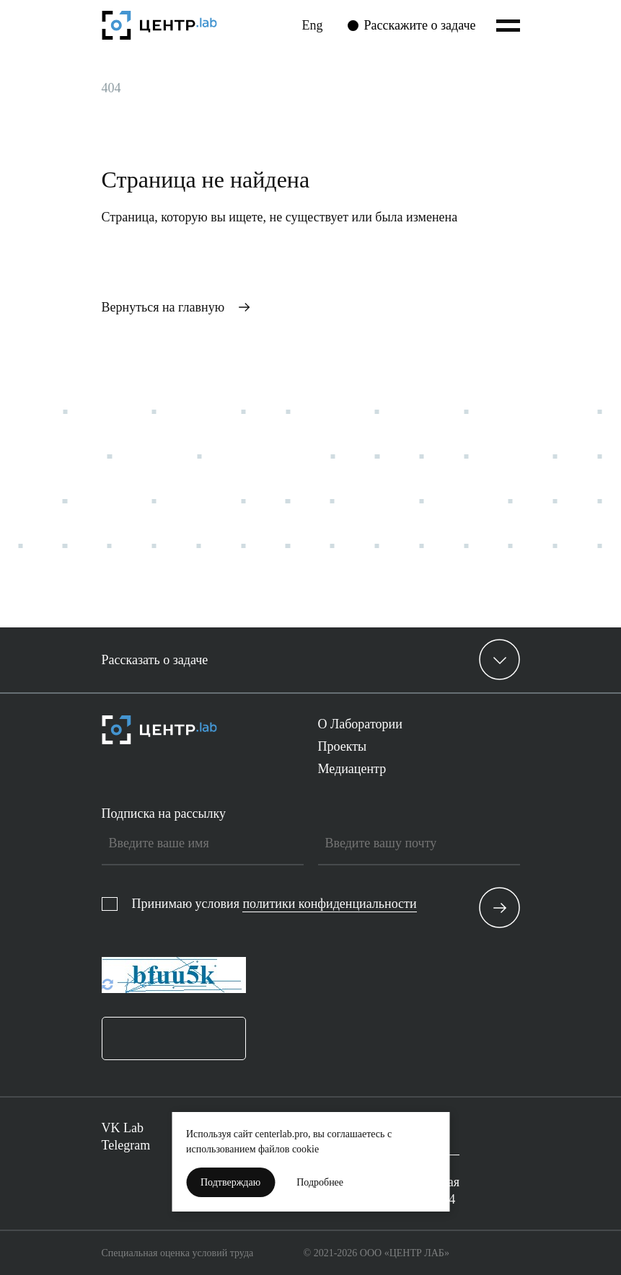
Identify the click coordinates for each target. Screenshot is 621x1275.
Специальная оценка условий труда (178, 1253)
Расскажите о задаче (420, 25)
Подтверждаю (230, 1182)
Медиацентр (352, 769)
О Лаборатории (360, 724)
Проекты (342, 746)
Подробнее (319, 1182)
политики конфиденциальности (329, 903)
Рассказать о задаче (155, 660)
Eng (312, 25)
